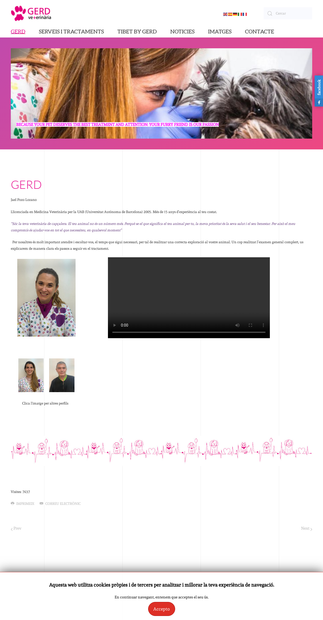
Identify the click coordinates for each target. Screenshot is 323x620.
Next (306, 528)
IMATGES (220, 32)
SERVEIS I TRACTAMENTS (71, 32)
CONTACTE (259, 32)
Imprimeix (22, 504)
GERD (18, 32)
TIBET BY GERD (137, 32)
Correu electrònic (60, 504)
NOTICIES (182, 32)
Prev (16, 528)
